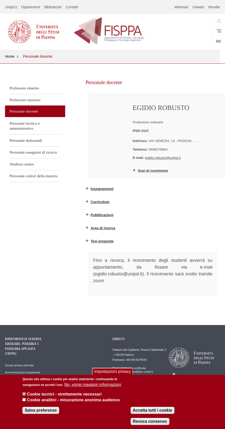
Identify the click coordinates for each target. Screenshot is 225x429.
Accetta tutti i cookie (152, 410)
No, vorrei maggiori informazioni (92, 384)
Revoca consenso (150, 421)
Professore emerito (24, 88)
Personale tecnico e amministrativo (25, 125)
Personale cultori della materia (33, 176)
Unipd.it (11, 7)
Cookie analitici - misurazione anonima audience (73, 400)
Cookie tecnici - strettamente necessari (64, 394)
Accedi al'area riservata (19, 365)
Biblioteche (53, 7)
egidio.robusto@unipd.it (163, 158)
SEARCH (205, 37)
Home (9, 56)
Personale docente (37, 56)
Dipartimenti (30, 7)
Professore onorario (25, 100)
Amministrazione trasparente (22, 372)
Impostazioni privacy (112, 371)
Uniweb (198, 7)
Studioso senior (22, 164)
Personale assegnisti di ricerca (33, 152)
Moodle (214, 7)
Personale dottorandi (26, 140)
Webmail (181, 7)
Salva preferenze (41, 410)
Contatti (72, 7)
